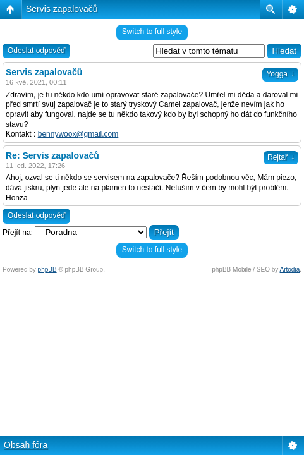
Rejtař (281, 157)
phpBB (47, 269)
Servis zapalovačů (62, 9)
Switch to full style (152, 31)
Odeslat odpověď (36, 50)
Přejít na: (18, 232)
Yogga (280, 74)
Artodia (290, 269)
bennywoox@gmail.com (78, 134)
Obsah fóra (25, 445)
